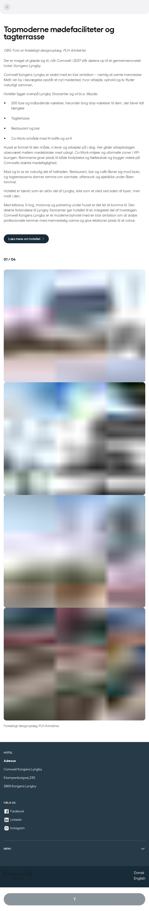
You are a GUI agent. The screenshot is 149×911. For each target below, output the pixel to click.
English (139, 878)
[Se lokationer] (112, 10)
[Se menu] (140, 10)
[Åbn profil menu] (129, 10)
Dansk (139, 872)
